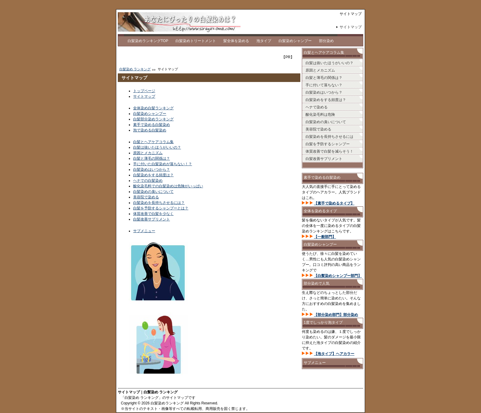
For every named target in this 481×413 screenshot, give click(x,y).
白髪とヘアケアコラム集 (153, 142)
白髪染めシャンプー (295, 41)
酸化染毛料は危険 (320, 114)
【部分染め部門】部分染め (336, 315)
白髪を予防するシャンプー (328, 144)
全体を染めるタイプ (320, 211)
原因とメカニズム (148, 153)
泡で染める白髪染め (149, 130)
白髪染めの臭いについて (153, 191)
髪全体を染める (236, 41)
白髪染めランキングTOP (148, 41)
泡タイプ (263, 41)
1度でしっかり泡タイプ (323, 322)
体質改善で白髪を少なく (153, 214)
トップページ (144, 91)
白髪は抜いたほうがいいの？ (157, 147)
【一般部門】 (325, 237)
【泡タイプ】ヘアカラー (334, 354)
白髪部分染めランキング (153, 119)
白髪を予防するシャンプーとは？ (160, 208)
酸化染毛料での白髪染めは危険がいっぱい (168, 186)
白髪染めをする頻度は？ (153, 175)
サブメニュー (144, 231)
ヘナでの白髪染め (148, 180)
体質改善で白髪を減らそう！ (329, 151)
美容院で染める (146, 197)
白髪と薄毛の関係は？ (151, 158)
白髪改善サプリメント (151, 219)
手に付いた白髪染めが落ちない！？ (162, 164)
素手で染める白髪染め (151, 125)
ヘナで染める (317, 107)
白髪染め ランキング (135, 69)
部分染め (326, 41)
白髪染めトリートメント (195, 41)
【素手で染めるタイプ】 (334, 203)
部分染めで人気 (316, 283)
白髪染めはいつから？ (151, 169)
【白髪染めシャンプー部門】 (338, 276)
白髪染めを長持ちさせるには (329, 136)
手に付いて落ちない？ (324, 85)
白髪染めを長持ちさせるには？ (159, 203)
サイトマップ (351, 27)
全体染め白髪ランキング (153, 108)
